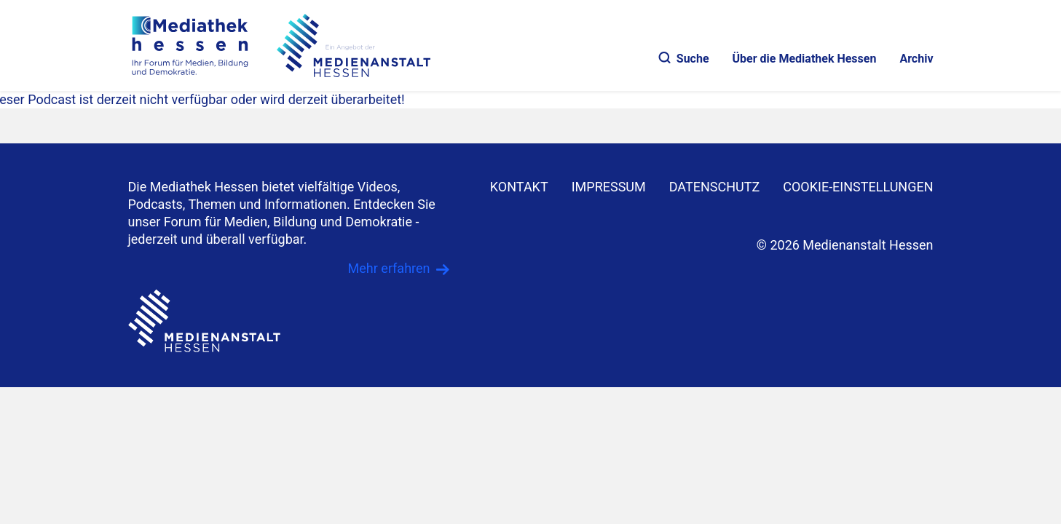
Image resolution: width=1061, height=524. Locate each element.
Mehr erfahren (389, 268)
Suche (684, 59)
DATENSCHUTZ (714, 186)
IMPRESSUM (609, 186)
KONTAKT (519, 186)
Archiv (916, 59)
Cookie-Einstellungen (858, 186)
